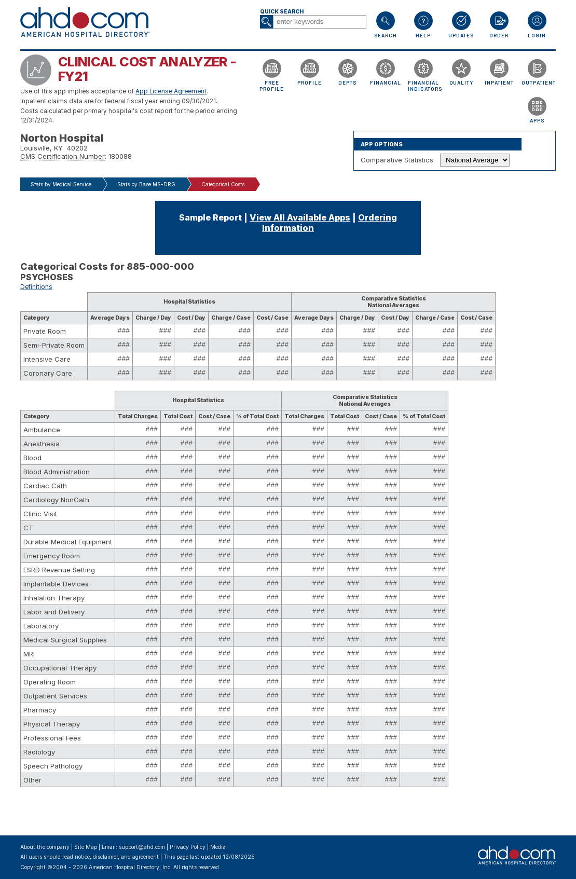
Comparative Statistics (397, 160)
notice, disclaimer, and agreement (117, 857)
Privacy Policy (187, 847)
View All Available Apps (300, 217)
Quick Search (282, 11)
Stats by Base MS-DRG (146, 184)
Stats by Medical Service (61, 184)
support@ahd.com (142, 847)
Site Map (85, 847)
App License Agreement (171, 91)
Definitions (36, 287)
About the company (45, 847)
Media (218, 847)
